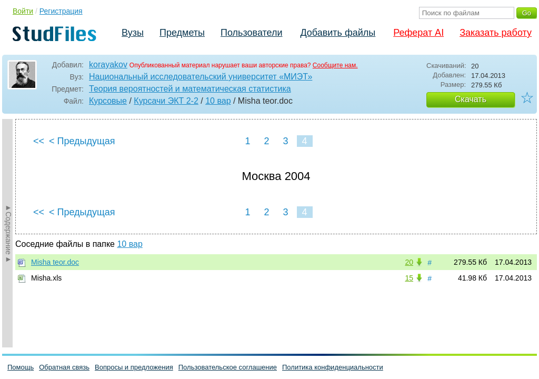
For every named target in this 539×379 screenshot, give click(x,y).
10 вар (218, 100)
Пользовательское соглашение (227, 367)
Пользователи (251, 32)
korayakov (108, 64)
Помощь (20, 367)
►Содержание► (8, 233)
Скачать (470, 99)
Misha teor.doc (55, 262)
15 (409, 278)
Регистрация (61, 11)
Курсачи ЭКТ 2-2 (166, 100)
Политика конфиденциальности (332, 367)
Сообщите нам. (335, 65)
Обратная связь (64, 367)
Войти (23, 11)
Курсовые (108, 100)
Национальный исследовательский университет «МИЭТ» (200, 76)
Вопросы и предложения (134, 367)
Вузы (133, 32)
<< (38, 141)
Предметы (182, 32)
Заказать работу (496, 32)
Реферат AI (418, 32)
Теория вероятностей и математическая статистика (190, 88)
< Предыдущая (82, 141)
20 (409, 262)
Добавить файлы (337, 32)
